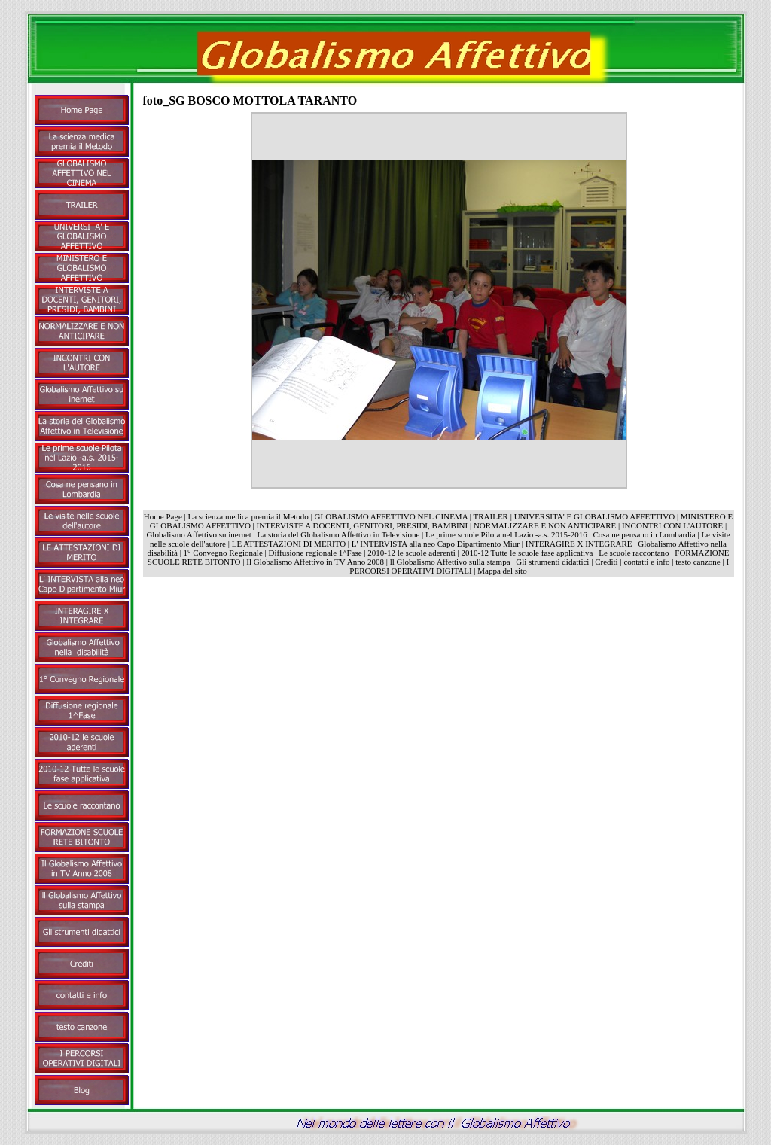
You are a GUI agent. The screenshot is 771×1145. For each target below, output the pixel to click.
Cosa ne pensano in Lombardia (644, 534)
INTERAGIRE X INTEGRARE (579, 543)
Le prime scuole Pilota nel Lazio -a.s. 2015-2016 (506, 534)
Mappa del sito (501, 570)
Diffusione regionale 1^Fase (315, 552)
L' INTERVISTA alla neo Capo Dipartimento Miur (437, 543)
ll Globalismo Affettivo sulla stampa (450, 561)
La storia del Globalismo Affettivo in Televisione (339, 534)
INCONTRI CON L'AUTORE (672, 525)
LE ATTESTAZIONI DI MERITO (289, 543)
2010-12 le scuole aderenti (411, 552)
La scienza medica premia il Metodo (248, 516)
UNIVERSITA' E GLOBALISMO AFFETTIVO (594, 516)
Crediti (606, 561)
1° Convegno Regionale (223, 552)
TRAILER (491, 516)
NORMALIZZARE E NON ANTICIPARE (545, 525)
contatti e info (646, 561)
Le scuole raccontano (634, 552)
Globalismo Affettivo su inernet (198, 534)
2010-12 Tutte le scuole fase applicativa (527, 552)
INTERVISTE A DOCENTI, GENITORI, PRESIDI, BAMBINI (362, 525)
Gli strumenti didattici (552, 561)
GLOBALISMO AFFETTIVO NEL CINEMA (391, 516)
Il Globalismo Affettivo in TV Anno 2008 (315, 561)
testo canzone (698, 561)
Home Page (163, 516)
